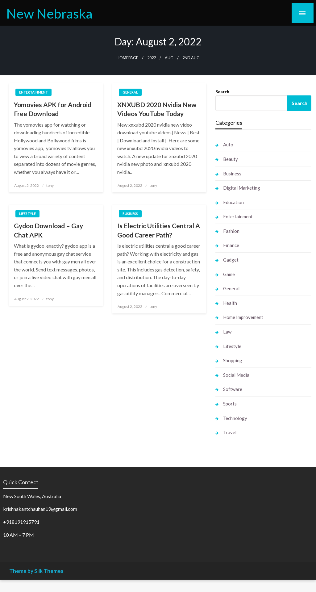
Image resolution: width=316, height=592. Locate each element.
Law (227, 331)
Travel (229, 432)
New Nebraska (49, 13)
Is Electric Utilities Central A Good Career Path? (158, 230)
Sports (230, 403)
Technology (235, 418)
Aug (169, 58)
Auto (228, 144)
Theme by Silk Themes (36, 571)
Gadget (231, 259)
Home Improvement (243, 317)
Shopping (232, 360)
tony (50, 185)
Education (233, 202)
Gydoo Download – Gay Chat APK (48, 230)
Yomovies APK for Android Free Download (52, 109)
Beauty (230, 159)
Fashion (231, 231)
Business (130, 214)
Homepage (127, 58)
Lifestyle (27, 214)
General (130, 92)
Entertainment (33, 92)
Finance (231, 245)
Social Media (236, 375)
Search (222, 91)
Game (229, 274)
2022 (151, 58)
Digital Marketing (241, 188)
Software (232, 389)
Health (230, 303)
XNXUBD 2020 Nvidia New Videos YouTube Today (157, 109)
